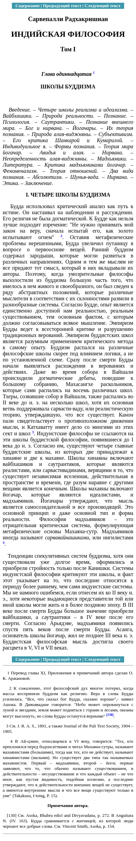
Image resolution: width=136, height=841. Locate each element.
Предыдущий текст (62, 5)
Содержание (28, 5)
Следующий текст (102, 5)
